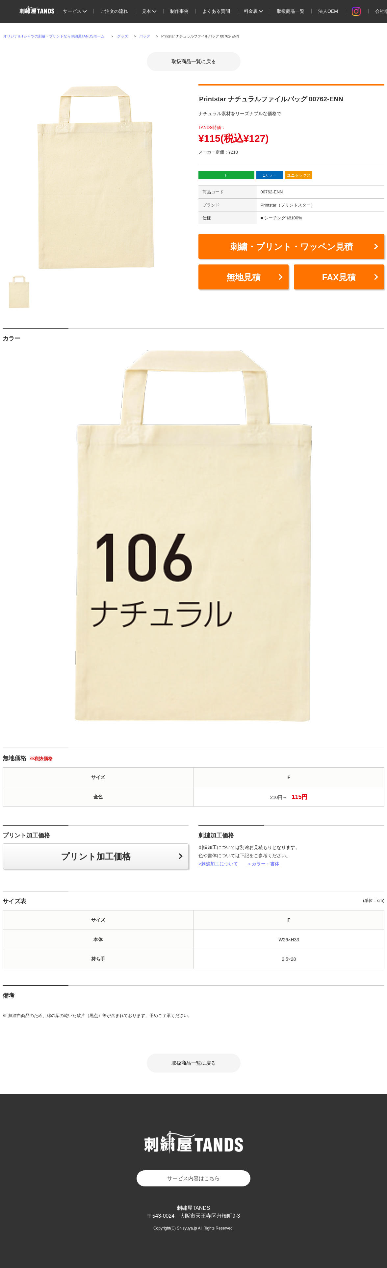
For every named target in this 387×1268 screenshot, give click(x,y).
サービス (75, 11)
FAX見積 (339, 277)
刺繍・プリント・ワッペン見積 (291, 247)
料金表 (253, 11)
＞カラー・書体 (263, 863)
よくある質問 (216, 11)
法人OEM (328, 11)
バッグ (144, 36)
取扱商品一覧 (290, 11)
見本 (149, 11)
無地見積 (243, 277)
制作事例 (179, 11)
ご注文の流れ (114, 11)
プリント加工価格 (96, 856)
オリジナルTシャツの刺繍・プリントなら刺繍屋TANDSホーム (53, 36)
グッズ (122, 36)
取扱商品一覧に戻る (193, 61)
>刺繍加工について (218, 863)
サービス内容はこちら (193, 1178)
